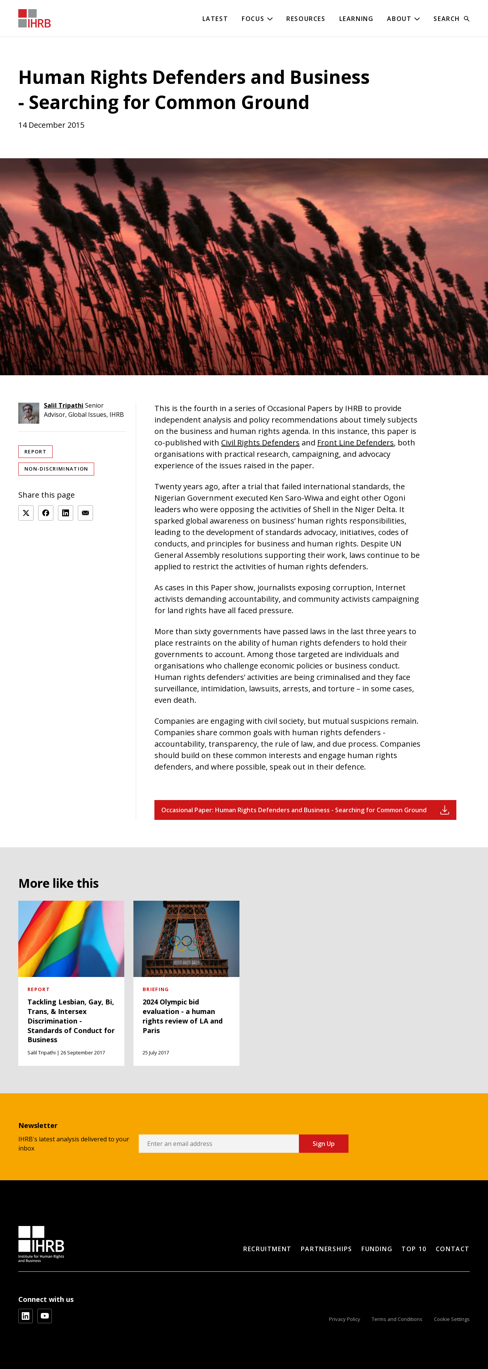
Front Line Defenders (355, 442)
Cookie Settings (452, 1319)
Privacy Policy (344, 1319)
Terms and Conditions (397, 1319)
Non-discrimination (56, 468)
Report (35, 451)
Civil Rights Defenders (260, 442)
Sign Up (324, 1143)
